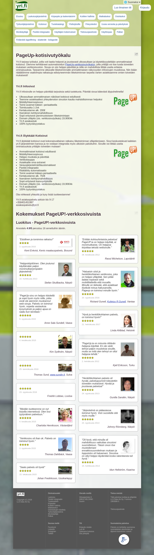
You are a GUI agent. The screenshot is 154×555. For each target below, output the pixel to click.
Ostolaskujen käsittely (56, 510)
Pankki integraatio (55, 499)
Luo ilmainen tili (122, 7)
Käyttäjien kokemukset (64, 32)
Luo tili (82, 529)
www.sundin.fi (57, 374)
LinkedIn (51, 529)
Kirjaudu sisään (85, 527)
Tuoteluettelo (53, 501)
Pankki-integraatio (41, 32)
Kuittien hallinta (87, 16)
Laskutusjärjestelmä (37, 16)
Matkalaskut (104, 16)
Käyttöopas (107, 32)
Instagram (52, 531)
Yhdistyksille (74, 24)
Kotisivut (42, 24)
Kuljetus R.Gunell (116, 301)
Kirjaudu (144, 7)
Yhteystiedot (91, 24)
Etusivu (19, 16)
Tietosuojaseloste (88, 32)
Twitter (50, 533)
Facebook (52, 527)
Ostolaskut (120, 16)
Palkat (120, 32)
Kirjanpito (51, 503)
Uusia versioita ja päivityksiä (115, 24)
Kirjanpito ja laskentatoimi (63, 16)
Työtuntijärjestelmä (25, 24)
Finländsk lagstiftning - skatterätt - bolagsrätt (37, 40)
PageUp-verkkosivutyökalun (80, 64)
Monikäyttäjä (22, 32)
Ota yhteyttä (84, 533)
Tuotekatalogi (57, 24)
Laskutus (51, 497)
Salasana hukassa (86, 531)
